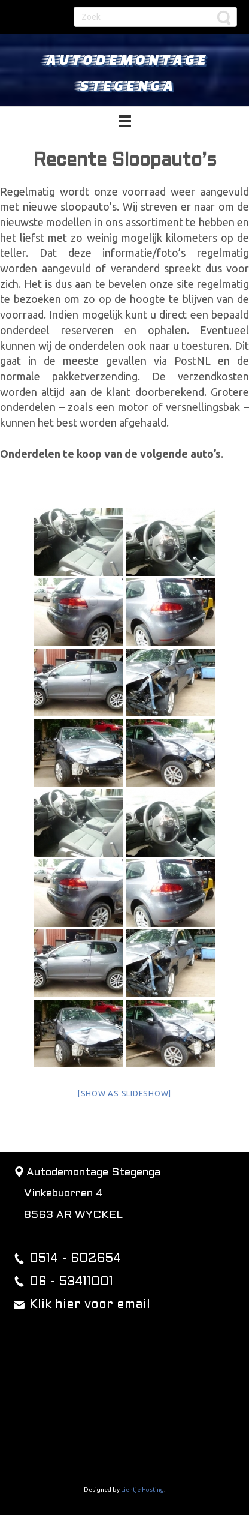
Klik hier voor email (89, 1305)
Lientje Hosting (142, 1489)
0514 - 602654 (75, 1258)
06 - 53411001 (71, 1282)
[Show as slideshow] (124, 1093)
